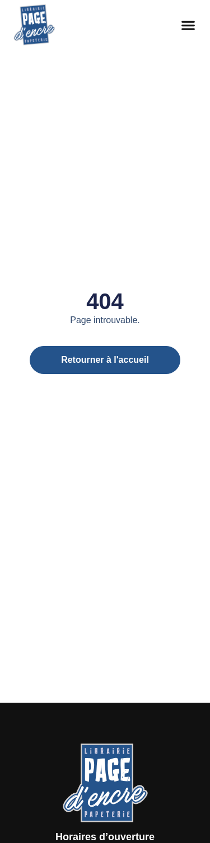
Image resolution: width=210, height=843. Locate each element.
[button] (188, 25)
